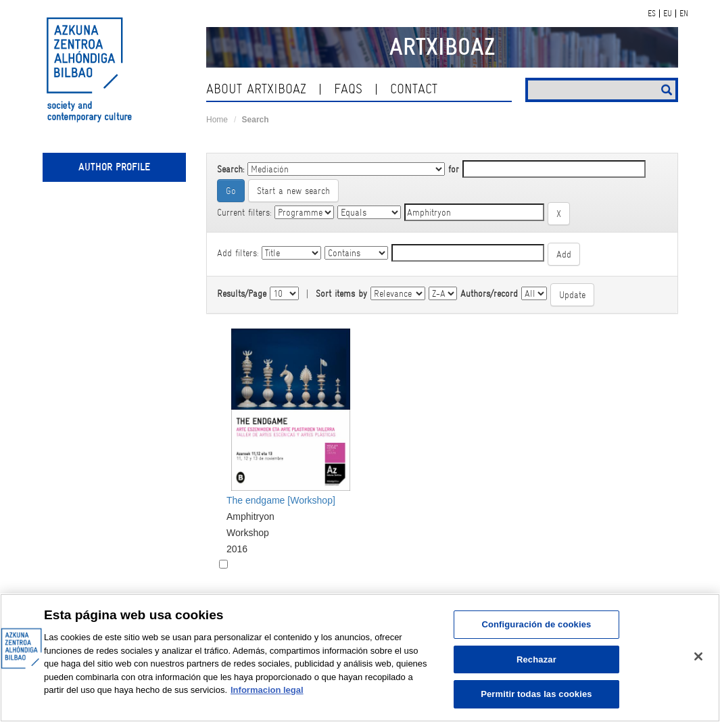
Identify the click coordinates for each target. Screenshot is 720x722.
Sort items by (341, 293)
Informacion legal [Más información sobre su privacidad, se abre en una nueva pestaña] (267, 690)
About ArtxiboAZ (256, 89)
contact (413, 89)
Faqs (348, 89)
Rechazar (536, 659)
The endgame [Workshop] (280, 500)
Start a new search (293, 190)
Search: (230, 169)
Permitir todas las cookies (536, 694)
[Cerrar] (698, 656)
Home (217, 119)
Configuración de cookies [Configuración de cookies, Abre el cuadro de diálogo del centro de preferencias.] (536, 624)
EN (683, 13)
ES (652, 13)
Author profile (114, 167)
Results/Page (241, 293)
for (453, 169)
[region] (360, 658)
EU (667, 13)
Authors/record (489, 293)
